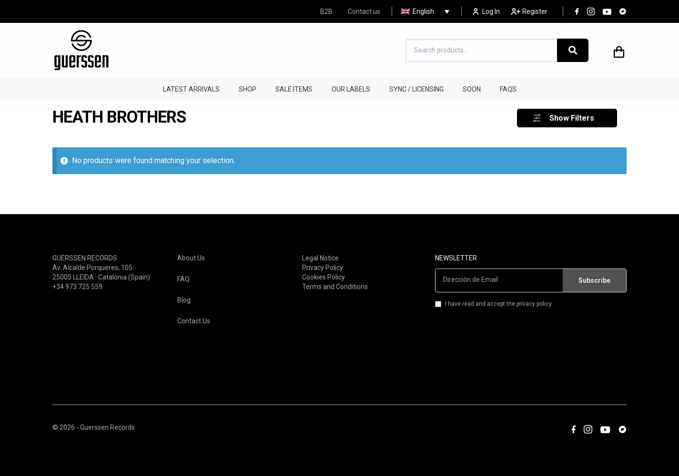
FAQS (508, 89)
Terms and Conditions (335, 284)
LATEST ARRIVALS (191, 89)
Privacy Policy (322, 265)
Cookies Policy (323, 275)
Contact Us (193, 318)
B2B (326, 11)
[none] (423, 11)
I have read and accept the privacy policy (493, 301)
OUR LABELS (351, 89)
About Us (191, 255)
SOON (472, 89)
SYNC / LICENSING (416, 89)
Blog (184, 297)
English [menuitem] (423, 11)
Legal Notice (320, 255)
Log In (486, 11)
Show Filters (571, 115)
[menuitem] (423, 11)
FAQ (183, 276)
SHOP (247, 89)
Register (529, 11)
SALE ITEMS (294, 89)
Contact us (364, 11)
